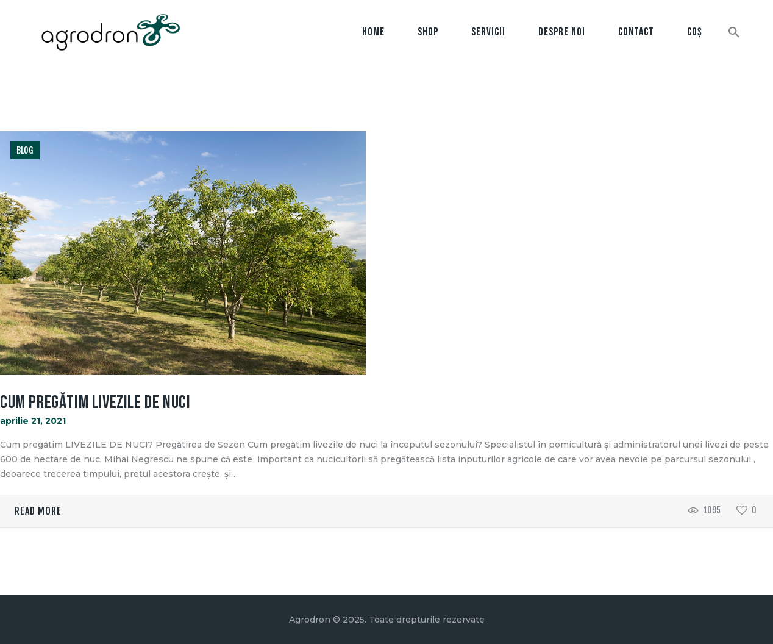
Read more (38, 511)
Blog (25, 150)
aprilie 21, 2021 (33, 420)
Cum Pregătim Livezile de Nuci (95, 402)
